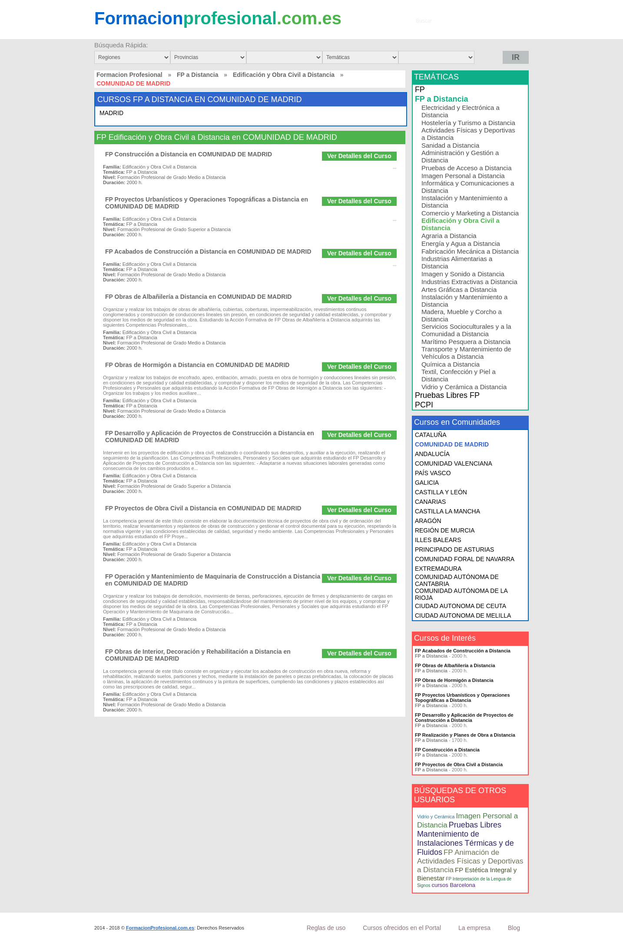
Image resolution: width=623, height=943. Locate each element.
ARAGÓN (428, 520)
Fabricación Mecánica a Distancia (470, 251)
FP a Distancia (197, 74)
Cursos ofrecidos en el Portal (402, 927)
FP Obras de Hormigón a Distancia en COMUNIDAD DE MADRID (197, 364)
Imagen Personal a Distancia (463, 175)
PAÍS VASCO (433, 473)
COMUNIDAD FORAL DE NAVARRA (464, 559)
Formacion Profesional (129, 74)
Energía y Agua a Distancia (460, 243)
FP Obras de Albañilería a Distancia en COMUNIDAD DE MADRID (198, 296)
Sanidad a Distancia (450, 145)
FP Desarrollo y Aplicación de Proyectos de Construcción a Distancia (464, 717)
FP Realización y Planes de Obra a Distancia (465, 735)
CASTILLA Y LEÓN (441, 492)
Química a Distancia (450, 364)
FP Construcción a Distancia (447, 749)
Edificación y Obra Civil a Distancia (284, 74)
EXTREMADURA (438, 568)
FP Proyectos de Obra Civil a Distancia (459, 764)
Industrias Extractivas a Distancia (469, 281)
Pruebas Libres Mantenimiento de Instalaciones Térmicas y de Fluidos (465, 839)
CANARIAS (430, 501)
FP (420, 89)
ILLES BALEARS (438, 539)
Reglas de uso (326, 927)
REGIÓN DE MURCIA (445, 530)
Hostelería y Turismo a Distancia (468, 122)
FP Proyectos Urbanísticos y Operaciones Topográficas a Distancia (462, 697)
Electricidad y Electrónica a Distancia (460, 111)
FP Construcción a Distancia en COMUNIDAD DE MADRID (188, 154)
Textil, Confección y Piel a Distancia (458, 375)
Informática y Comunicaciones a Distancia (467, 186)
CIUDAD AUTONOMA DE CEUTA (460, 605)
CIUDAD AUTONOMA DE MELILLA (463, 615)
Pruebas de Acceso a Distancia (466, 168)
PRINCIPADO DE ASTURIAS (454, 549)
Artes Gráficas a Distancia (459, 289)
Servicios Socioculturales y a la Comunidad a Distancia (466, 330)
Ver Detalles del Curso (359, 155)
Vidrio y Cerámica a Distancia (464, 386)
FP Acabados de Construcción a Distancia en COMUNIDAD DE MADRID (208, 251)
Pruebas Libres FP (447, 395)
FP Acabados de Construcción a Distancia (462, 650)
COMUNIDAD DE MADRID (452, 444)
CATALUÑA (431, 434)
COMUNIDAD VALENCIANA (453, 463)
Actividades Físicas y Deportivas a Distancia (468, 133)
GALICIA (427, 482)
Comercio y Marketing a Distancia (470, 213)
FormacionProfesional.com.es (160, 927)
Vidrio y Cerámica (436, 816)
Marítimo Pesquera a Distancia (465, 341)
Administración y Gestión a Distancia (460, 156)
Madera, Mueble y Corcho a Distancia (461, 315)
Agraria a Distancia (449, 235)
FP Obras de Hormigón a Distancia (454, 680)
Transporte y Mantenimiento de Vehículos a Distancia (466, 352)
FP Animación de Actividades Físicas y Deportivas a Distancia (470, 861)
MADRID (111, 112)
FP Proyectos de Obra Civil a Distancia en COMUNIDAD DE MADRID (203, 508)
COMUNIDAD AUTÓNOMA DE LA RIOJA (461, 594)
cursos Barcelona (453, 885)
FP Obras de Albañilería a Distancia (455, 665)
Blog (514, 927)
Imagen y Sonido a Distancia (462, 274)
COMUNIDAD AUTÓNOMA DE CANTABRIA (457, 580)
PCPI (424, 404)
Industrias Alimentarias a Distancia (456, 262)
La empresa (474, 927)
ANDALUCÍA (432, 453)
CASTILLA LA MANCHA (447, 511)
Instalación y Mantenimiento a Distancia (464, 201)
